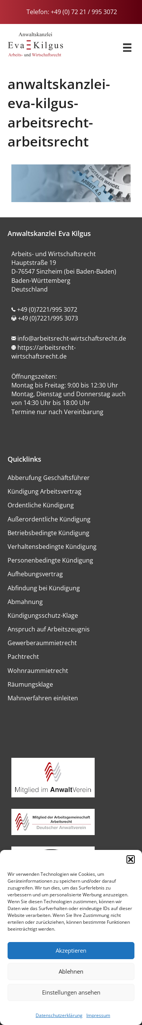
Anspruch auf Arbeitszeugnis (49, 629)
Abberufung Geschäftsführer (49, 477)
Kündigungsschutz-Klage (43, 615)
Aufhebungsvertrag (35, 574)
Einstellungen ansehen (71, 992)
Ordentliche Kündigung (41, 505)
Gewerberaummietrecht (42, 643)
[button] (130, 859)
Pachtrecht (23, 656)
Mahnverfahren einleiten (43, 698)
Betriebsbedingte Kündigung (48, 533)
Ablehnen (71, 971)
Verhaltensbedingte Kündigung (52, 546)
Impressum (98, 1015)
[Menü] (127, 45)
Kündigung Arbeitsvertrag (44, 491)
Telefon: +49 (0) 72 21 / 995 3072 (71, 12)
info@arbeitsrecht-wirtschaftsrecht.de (71, 338)
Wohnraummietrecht (38, 670)
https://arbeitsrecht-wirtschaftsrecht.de (43, 351)
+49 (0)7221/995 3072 (47, 309)
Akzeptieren (71, 950)
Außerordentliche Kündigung (49, 519)
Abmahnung (25, 602)
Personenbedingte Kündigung (50, 560)
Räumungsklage (30, 684)
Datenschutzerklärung (59, 1015)
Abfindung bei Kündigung (44, 588)
